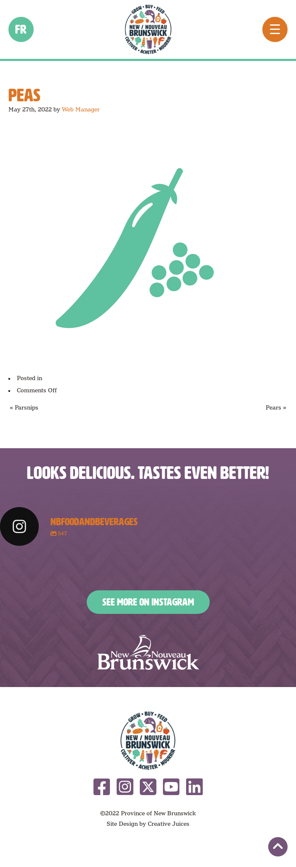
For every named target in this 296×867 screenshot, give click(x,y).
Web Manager (81, 109)
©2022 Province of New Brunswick (148, 813)
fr (21, 29)
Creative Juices (168, 823)
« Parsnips (24, 407)
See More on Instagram (148, 602)
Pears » (276, 407)
